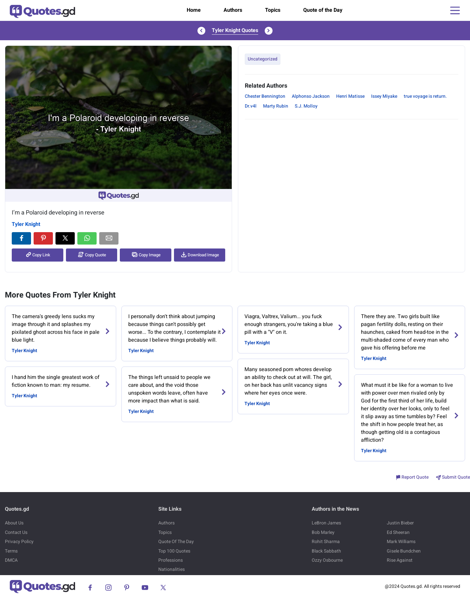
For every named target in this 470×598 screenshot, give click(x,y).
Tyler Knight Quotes (235, 30)
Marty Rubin (275, 106)
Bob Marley (323, 532)
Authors (233, 10)
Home (194, 10)
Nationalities (171, 569)
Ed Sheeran (398, 532)
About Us (14, 523)
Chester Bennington (265, 96)
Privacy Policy (19, 541)
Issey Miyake (384, 96)
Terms (11, 551)
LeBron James (326, 523)
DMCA (11, 560)
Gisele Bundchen (404, 551)
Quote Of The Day (176, 541)
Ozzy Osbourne (327, 560)
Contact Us (16, 532)
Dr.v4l (251, 106)
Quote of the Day (322, 10)
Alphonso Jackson (311, 96)
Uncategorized (262, 59)
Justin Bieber (400, 523)
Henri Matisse (350, 96)
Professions (170, 560)
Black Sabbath (326, 551)
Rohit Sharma (326, 541)
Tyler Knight (26, 224)
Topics (272, 10)
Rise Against (400, 560)
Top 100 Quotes (174, 551)
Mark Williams (401, 541)
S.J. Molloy (306, 106)
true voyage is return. (425, 96)
